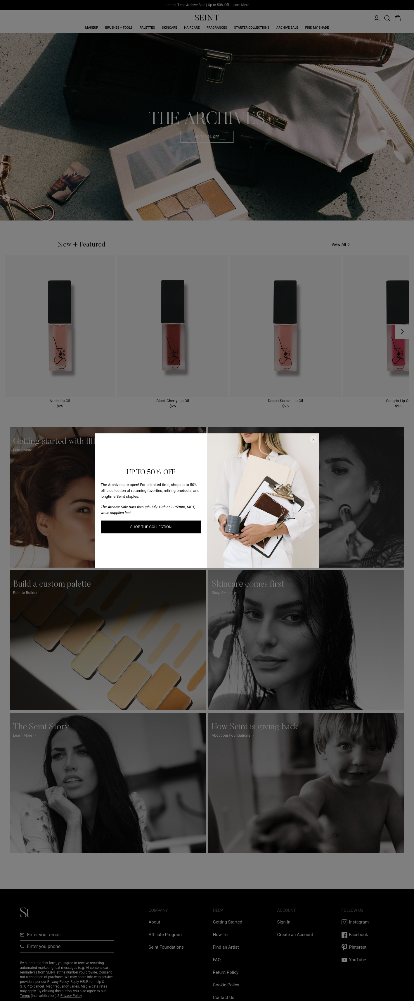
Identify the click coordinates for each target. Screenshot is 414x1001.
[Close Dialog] (313, 439)
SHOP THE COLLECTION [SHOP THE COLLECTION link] (151, 527)
